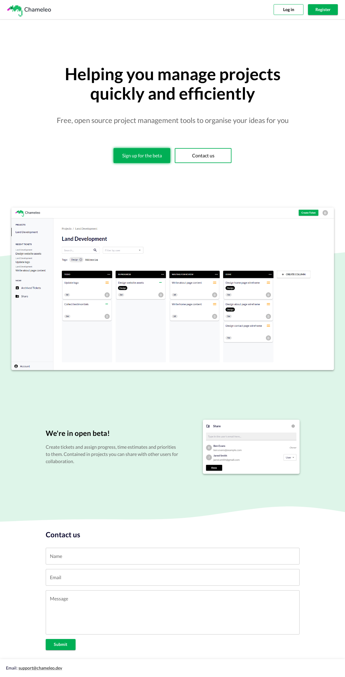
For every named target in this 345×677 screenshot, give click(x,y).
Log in (288, 9)
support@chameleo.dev (40, 667)
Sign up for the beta (142, 155)
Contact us (203, 155)
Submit (61, 644)
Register (323, 9)
